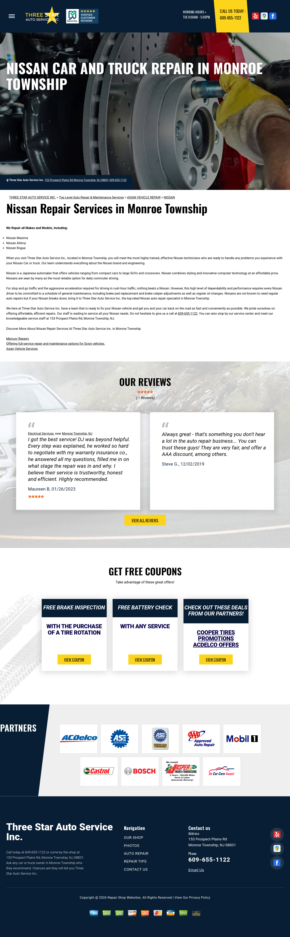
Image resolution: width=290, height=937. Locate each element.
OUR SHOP (133, 837)
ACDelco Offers (216, 644)
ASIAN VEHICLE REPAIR (143, 197)
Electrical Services (41, 433)
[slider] (145, 391)
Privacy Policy (199, 897)
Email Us (196, 870)
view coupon (74, 659)
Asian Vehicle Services (22, 349)
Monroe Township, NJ (77, 433)
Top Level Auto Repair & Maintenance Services (91, 197)
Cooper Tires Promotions (216, 635)
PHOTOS (131, 845)
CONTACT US (136, 869)
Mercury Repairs (17, 339)
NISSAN (169, 197)
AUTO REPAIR (136, 853)
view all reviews (145, 520)
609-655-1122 (230, 18)
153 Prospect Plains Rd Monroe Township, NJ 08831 (77, 180)
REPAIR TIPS (135, 861)
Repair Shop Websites (124, 897)
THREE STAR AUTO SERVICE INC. (32, 197)
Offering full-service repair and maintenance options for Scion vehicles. (55, 344)
